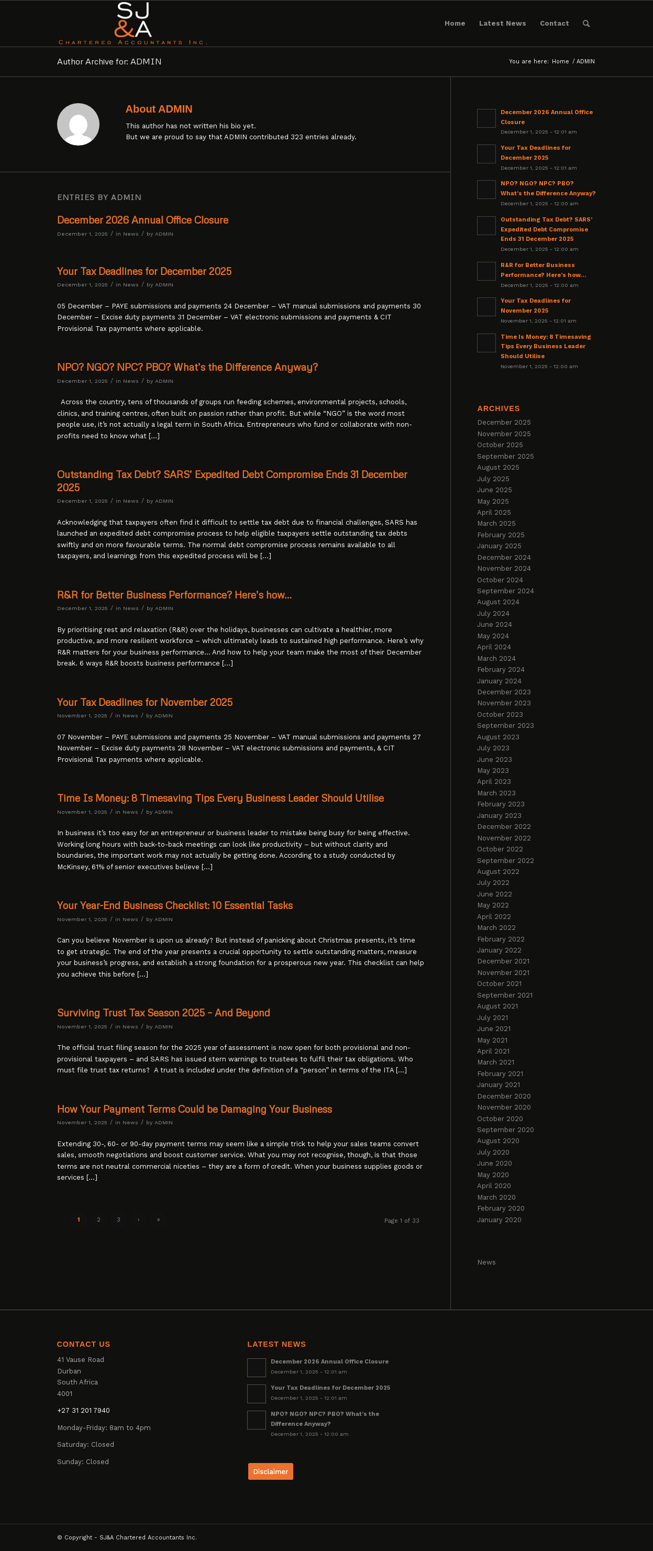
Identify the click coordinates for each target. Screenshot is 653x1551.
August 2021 (497, 1006)
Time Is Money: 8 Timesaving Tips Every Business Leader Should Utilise (220, 798)
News (131, 233)
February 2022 (501, 939)
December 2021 (503, 961)
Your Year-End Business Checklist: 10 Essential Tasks (175, 905)
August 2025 (498, 467)
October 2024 (500, 580)
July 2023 (493, 748)
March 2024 (496, 658)
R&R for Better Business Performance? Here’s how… (174, 595)
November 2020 (504, 1107)
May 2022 (493, 905)
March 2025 (496, 523)
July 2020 (493, 1152)
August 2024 (498, 602)
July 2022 (493, 883)
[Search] (586, 24)
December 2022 (504, 826)
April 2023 (494, 781)
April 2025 (494, 512)
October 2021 (499, 984)
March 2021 (495, 1062)
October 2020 (500, 1119)
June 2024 (494, 624)
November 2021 (503, 973)
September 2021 (505, 995)
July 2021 (492, 1018)
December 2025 (504, 422)
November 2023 (504, 703)
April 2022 (494, 917)
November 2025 (504, 434)
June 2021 (494, 1029)
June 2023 (494, 759)
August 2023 (498, 737)
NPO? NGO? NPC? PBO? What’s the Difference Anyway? (187, 367)
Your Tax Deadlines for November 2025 (145, 702)
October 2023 (500, 714)
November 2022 (504, 838)
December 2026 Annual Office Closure (142, 220)
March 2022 (496, 928)
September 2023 (505, 725)
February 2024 (501, 669)
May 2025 (493, 501)
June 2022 (494, 894)
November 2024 (504, 568)
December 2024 (504, 557)
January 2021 (498, 1085)
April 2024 (494, 647)
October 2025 (500, 445)
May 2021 (492, 1040)
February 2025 (501, 535)
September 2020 (505, 1130)
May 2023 (493, 770)
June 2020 (494, 1163)
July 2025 (493, 479)
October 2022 (500, 849)
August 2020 (498, 1141)
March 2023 (496, 793)
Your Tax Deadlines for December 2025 (144, 271)
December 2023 (504, 692)
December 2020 (504, 1096)
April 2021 (493, 1051)
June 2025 (494, 490)
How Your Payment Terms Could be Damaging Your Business (194, 1109)
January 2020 (499, 1220)
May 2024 (493, 636)
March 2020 (496, 1197)
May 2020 (493, 1175)
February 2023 (501, 804)
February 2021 (500, 1074)
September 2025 (505, 456)
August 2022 (498, 872)
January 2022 (499, 950)
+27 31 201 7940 (83, 1410)
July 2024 (493, 613)
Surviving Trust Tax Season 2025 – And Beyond (163, 1012)
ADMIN (164, 233)
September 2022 (505, 861)
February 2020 (501, 1208)
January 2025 (499, 546)
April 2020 (494, 1186)
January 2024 (499, 681)
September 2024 (505, 591)
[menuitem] (455, 24)
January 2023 (499, 815)
